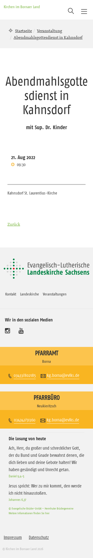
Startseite (23, 30)
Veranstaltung (49, 30)
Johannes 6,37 (17, 499)
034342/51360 (24, 420)
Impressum (13, 537)
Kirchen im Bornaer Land (22, 6)
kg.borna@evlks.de (63, 375)
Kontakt (10, 293)
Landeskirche (29, 293)
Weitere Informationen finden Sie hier (29, 513)
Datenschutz (39, 537)
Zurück (13, 224)
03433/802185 (25, 375)
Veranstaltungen (54, 293)
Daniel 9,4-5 (16, 476)
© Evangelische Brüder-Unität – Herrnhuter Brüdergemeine (41, 508)
